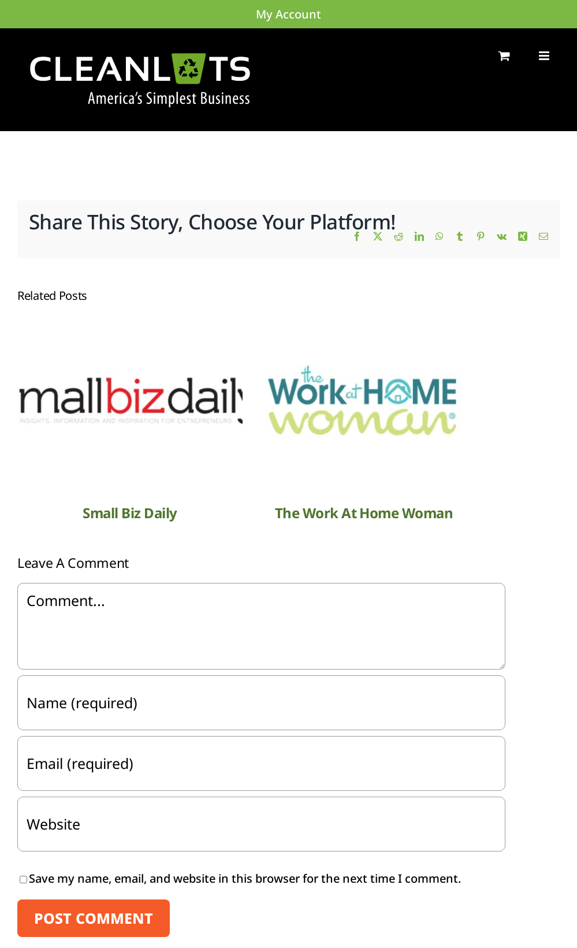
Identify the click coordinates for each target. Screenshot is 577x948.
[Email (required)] (261, 763)
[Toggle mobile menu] (545, 55)
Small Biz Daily (130, 512)
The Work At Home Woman (364, 512)
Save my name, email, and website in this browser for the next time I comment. (245, 878)
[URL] (261, 824)
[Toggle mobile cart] (504, 55)
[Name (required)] (261, 702)
